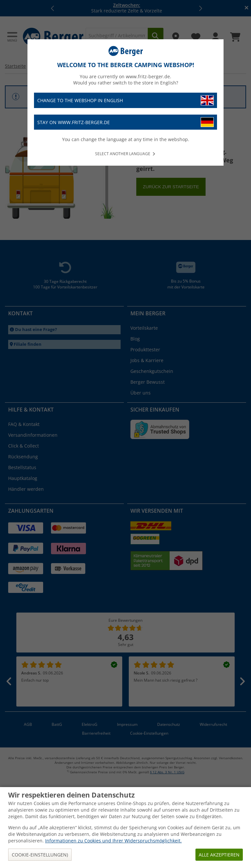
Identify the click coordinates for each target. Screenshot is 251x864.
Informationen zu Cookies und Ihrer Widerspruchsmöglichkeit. (113, 840)
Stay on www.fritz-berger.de (125, 122)
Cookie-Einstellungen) (40, 855)
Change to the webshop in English (125, 100)
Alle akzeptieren (219, 855)
